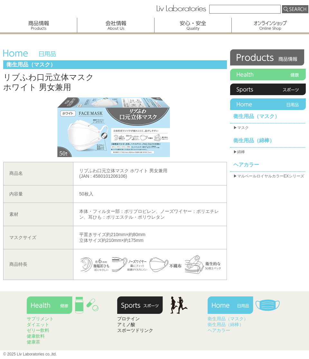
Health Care (64, 306)
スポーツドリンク (135, 330)
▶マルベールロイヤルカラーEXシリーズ (268, 176)
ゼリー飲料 (38, 330)
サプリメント (40, 318)
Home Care (245, 306)
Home (268, 104)
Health (268, 74)
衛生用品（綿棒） (254, 140)
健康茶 (33, 341)
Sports (268, 89)
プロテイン (128, 318)
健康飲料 (36, 336)
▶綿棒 (239, 152)
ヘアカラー (246, 164)
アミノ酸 (126, 324)
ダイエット (38, 324)
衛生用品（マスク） (256, 116)
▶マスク (241, 127)
